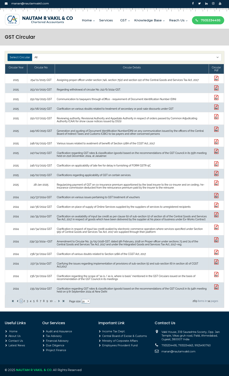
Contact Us (15, 340)
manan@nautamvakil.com (30, 3)
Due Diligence (55, 345)
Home (87, 20)
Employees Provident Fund (120, 345)
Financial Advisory (57, 340)
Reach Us (177, 20)
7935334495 (208, 20)
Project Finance (56, 350)
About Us (14, 336)
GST (123, 20)
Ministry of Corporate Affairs (120, 340)
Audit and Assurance (59, 331)
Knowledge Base (148, 20)
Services (106, 20)
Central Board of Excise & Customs (124, 336)
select (88, 301)
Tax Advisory (54, 336)
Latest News (16, 345)
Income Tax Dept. (113, 331)
